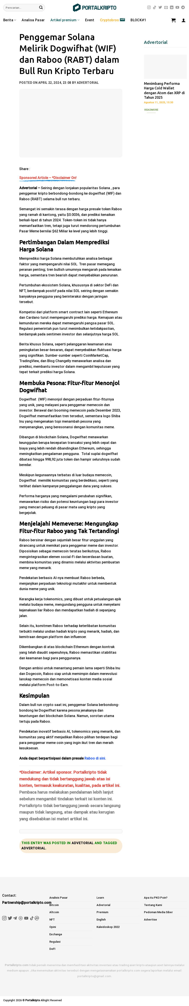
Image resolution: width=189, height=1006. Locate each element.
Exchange (55, 934)
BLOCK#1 (138, 20)
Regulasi (54, 941)
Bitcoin (54, 905)
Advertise (150, 919)
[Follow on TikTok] (154, 8)
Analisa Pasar (33, 20)
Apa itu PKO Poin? (155, 897)
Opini (52, 927)
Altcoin (54, 912)
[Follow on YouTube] (177, 8)
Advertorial (88, 82)
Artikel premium (64, 20)
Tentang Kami (153, 905)
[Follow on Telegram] (183, 8)
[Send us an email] (166, 8)
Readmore (151, 109)
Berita (9, 20)
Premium (102, 912)
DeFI (52, 948)
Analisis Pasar (58, 897)
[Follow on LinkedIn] (171, 8)
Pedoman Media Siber (158, 912)
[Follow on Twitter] (160, 8)
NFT (52, 919)
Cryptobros (109, 20)
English (101, 919)
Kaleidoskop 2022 (108, 927)
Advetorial (83, 843)
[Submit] (41, 7)
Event (89, 20)
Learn (100, 897)
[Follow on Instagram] (149, 8)
